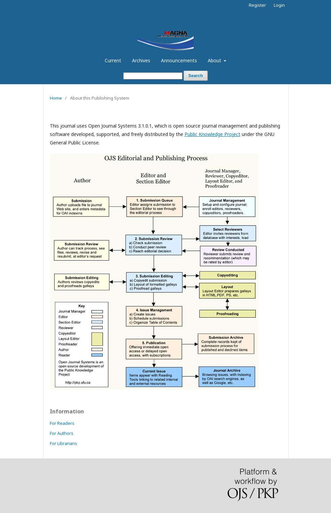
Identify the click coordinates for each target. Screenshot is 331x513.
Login (279, 5)
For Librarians (63, 443)
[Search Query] (153, 75)
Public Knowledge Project (212, 134)
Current (113, 60)
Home (56, 98)
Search (195, 75)
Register (257, 5)
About (215, 60)
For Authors (61, 433)
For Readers (62, 423)
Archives (141, 60)
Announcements (179, 60)
